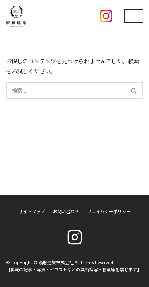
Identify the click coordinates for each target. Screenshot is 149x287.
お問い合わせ (66, 211)
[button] (134, 91)
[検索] (65, 90)
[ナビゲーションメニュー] (133, 16)
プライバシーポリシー (109, 211)
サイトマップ (32, 211)
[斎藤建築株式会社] (16, 16)
